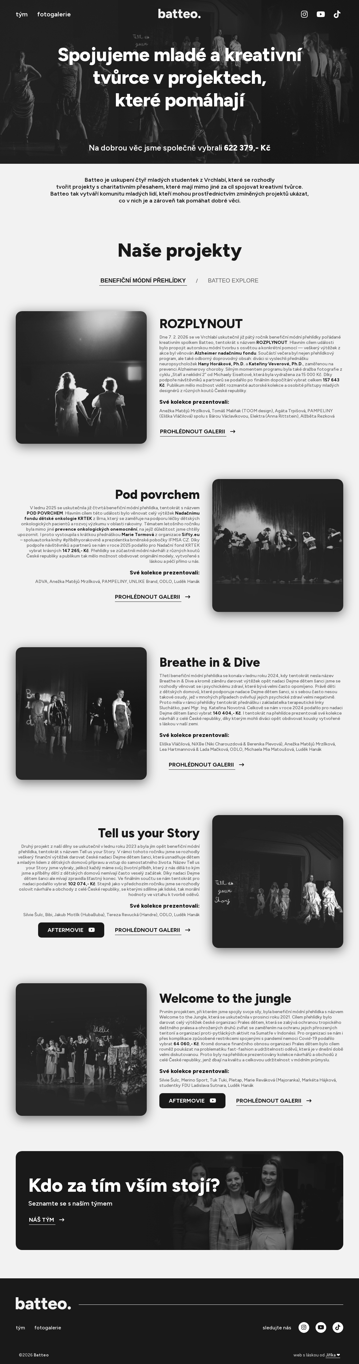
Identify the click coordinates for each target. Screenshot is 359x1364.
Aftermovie (71, 930)
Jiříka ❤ (333, 1354)
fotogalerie (54, 14)
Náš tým (46, 1219)
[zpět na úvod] (179, 14)
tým (22, 14)
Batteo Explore (233, 280)
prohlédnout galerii (197, 431)
